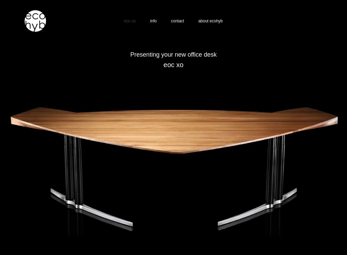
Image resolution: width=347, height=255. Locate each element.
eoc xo (130, 21)
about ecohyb (210, 21)
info (153, 21)
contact (177, 21)
